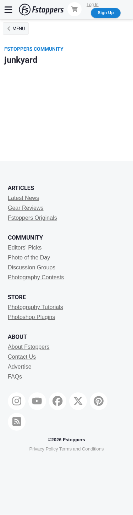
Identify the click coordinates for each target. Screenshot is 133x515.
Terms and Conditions (81, 449)
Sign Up (105, 12)
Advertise (20, 367)
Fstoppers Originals (32, 218)
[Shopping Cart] (74, 9)
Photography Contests (36, 277)
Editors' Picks (25, 248)
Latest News (23, 198)
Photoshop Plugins (31, 317)
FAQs (15, 377)
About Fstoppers (28, 347)
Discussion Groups (31, 267)
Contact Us (22, 357)
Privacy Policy (43, 449)
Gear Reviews (25, 208)
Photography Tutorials (35, 307)
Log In (92, 4)
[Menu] (8, 9)
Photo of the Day (29, 257)
